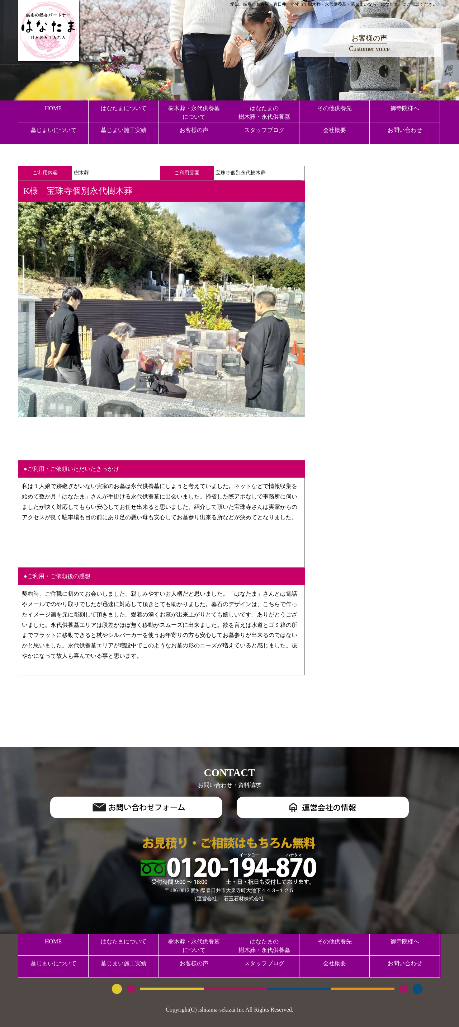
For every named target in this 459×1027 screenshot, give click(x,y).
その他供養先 (334, 108)
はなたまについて (124, 108)
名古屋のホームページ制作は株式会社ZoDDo (423, 1022)
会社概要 (334, 130)
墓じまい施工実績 (124, 130)
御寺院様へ (405, 108)
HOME (53, 108)
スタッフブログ (264, 130)
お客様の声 (194, 130)
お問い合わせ (405, 130)
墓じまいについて (53, 130)
